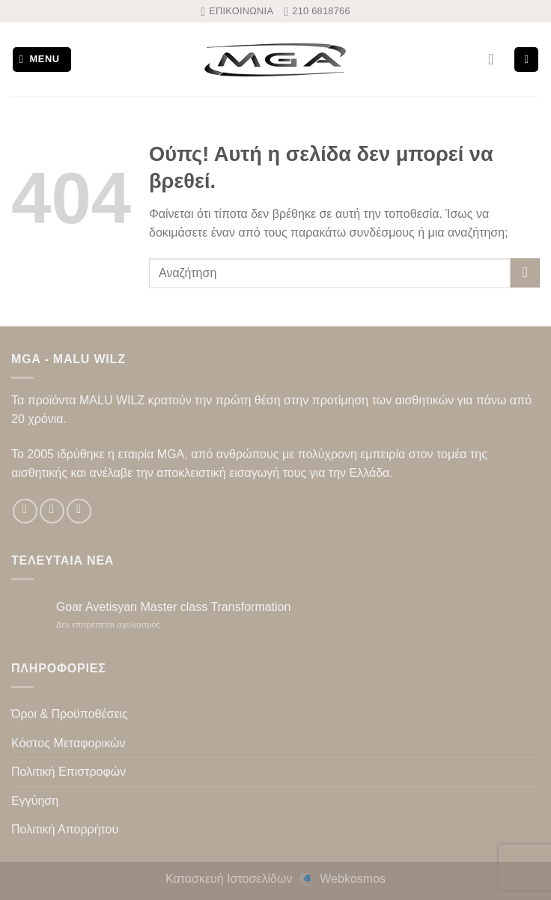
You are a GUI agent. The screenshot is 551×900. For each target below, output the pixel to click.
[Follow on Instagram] (52, 511)
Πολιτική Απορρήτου (64, 829)
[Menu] (42, 59)
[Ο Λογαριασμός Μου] (495, 59)
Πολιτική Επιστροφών (68, 771)
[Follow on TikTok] (79, 511)
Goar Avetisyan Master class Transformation (173, 606)
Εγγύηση (34, 800)
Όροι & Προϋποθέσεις (69, 714)
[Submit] (525, 273)
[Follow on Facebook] (25, 511)
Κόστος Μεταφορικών (68, 743)
